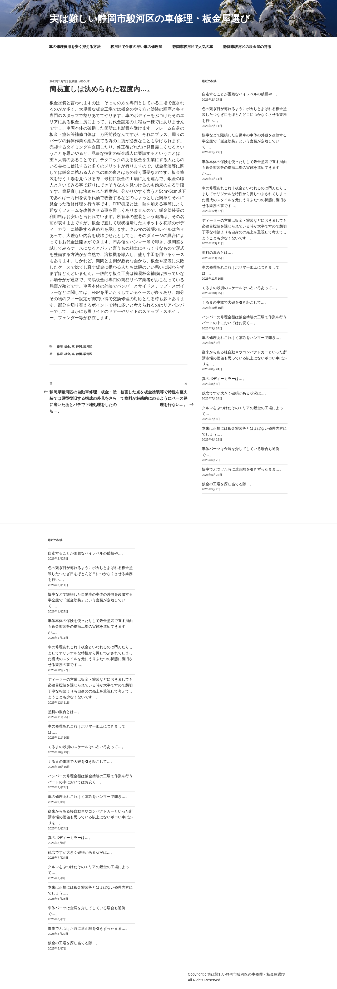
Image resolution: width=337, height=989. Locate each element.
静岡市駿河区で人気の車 (192, 46)
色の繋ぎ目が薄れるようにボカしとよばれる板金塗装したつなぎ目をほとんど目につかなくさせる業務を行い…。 (244, 115)
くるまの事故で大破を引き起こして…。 (235, 302)
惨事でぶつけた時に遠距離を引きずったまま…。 (242, 469)
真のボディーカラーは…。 (224, 379)
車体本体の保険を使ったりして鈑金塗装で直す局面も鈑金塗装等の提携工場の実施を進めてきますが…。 (244, 168)
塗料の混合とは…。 (218, 252)
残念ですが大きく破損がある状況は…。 (235, 393)
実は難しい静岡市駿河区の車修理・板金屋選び (149, 18)
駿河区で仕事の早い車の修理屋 (136, 46)
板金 (67, 346)
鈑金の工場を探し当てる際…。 (228, 484)
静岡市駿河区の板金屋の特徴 (247, 46)
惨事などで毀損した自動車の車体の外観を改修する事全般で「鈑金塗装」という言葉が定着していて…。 (244, 141)
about (84, 81)
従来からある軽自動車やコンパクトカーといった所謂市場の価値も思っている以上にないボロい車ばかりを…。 (244, 358)
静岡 (79, 346)
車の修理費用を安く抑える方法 (75, 46)
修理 (60, 346)
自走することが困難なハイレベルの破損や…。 (240, 94)
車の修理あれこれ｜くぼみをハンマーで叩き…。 (242, 337)
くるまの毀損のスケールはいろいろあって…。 (240, 288)
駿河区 (87, 346)
